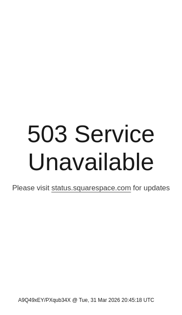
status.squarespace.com (91, 188)
